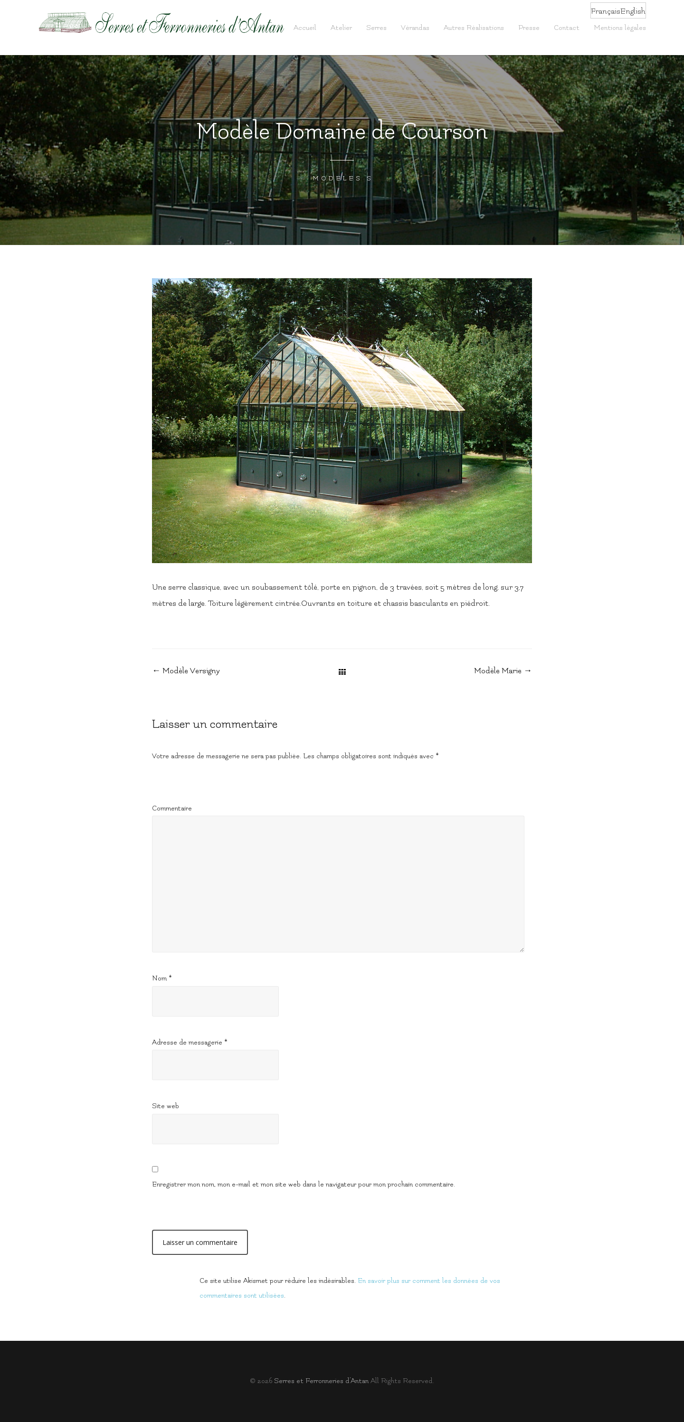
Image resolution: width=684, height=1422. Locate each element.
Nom (162, 978)
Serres (376, 28)
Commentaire (172, 808)
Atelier (341, 28)
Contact (567, 28)
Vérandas (415, 28)
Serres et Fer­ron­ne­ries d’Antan (321, 1381)
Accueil (305, 28)
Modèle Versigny (186, 671)
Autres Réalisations (474, 28)
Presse (529, 28)
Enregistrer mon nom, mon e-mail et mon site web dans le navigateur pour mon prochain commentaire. (303, 1184)
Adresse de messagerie (190, 1042)
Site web (165, 1106)
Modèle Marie (503, 671)
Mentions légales (620, 28)
